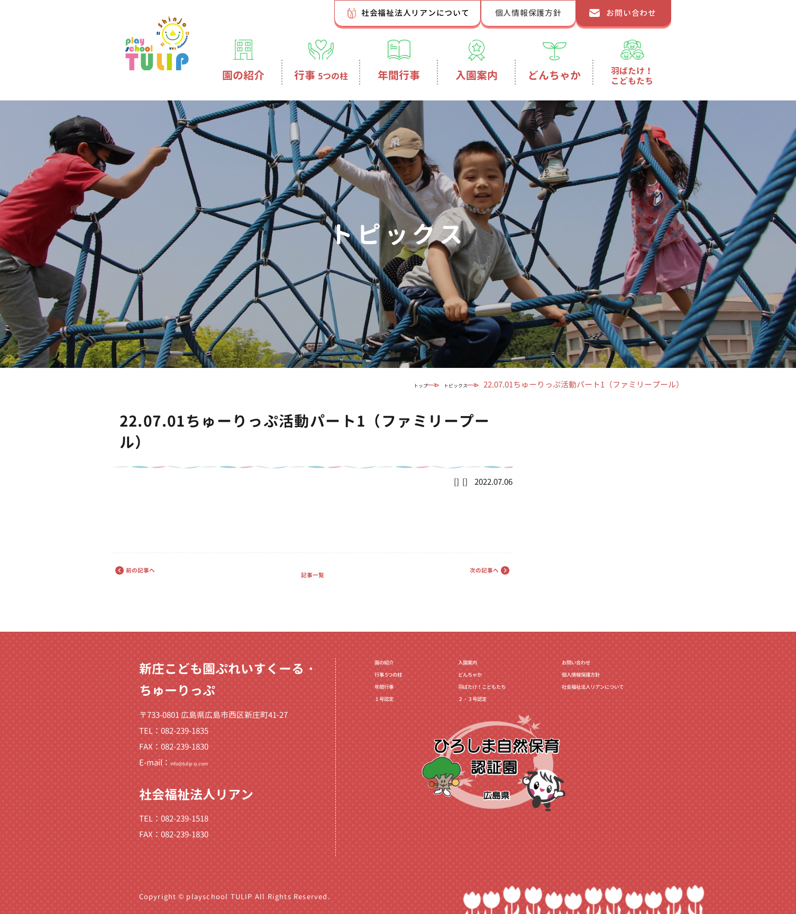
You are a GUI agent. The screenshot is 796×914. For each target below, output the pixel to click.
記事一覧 (313, 573)
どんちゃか (554, 75)
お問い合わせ (631, 13)
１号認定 (373, 725)
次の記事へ (466, 573)
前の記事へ (159, 573)
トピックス (438, 384)
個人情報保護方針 (528, 13)
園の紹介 (243, 75)
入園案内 (476, 75)
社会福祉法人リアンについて (415, 13)
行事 (321, 75)
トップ (381, 384)
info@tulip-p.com (202, 762)
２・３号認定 (451, 725)
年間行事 (399, 75)
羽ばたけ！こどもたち (632, 75)
